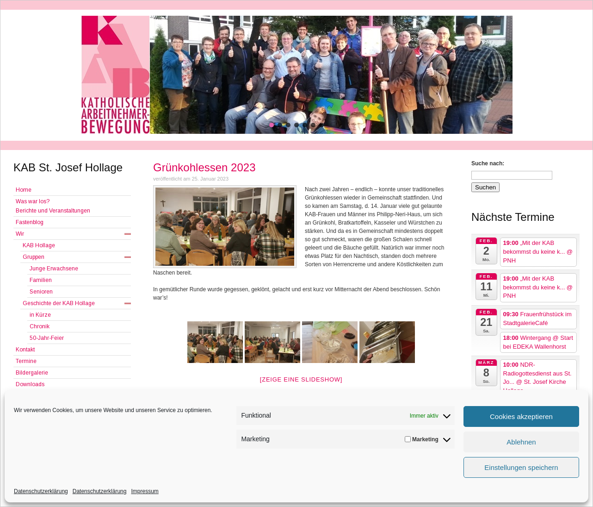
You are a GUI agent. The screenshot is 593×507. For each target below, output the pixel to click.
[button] (271, 125)
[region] (296, 75)
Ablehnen (521, 442)
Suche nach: (487, 163)
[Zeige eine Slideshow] (301, 379)
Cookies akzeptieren (521, 416)
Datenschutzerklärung (41, 491)
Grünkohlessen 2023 (204, 167)
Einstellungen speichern (521, 467)
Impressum (144, 491)
